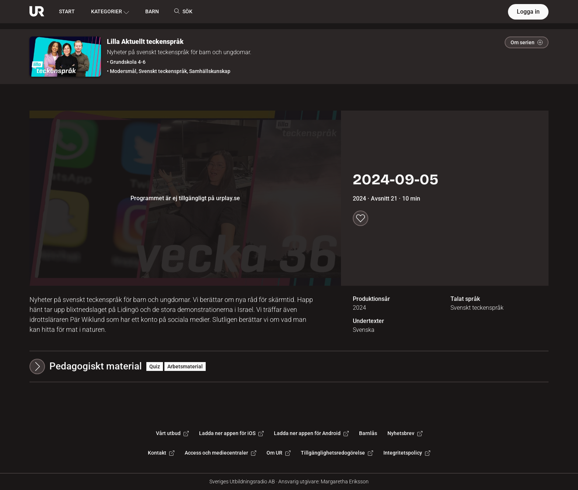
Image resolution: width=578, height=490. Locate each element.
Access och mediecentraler (220, 453)
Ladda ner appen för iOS (231, 433)
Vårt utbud (172, 433)
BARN (152, 11)
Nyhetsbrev (404, 433)
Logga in (528, 11)
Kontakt (161, 453)
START (67, 11)
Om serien (527, 42)
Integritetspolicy (406, 453)
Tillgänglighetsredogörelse (337, 453)
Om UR (278, 453)
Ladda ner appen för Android (311, 433)
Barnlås (368, 433)
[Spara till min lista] (360, 218)
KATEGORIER (110, 11)
